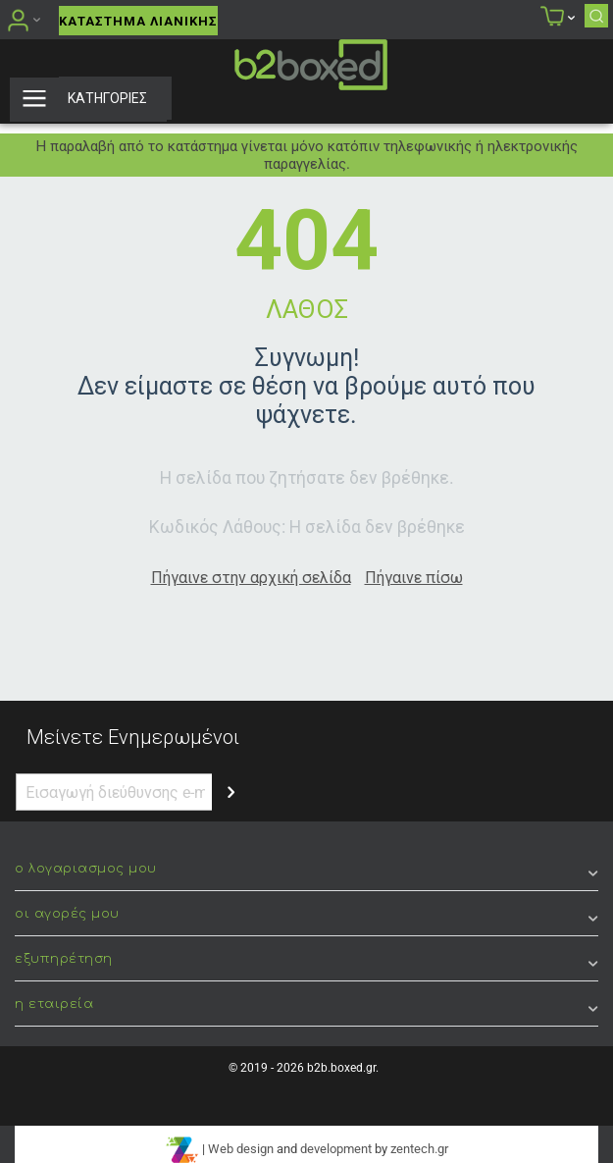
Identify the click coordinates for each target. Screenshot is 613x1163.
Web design (241, 1148)
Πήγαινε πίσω (414, 577)
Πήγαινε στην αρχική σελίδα (251, 577)
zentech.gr (419, 1148)
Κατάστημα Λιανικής (138, 21)
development (336, 1148)
